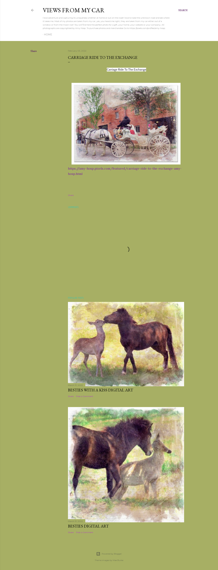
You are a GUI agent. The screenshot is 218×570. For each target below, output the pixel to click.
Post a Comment (84, 396)
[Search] (183, 10)
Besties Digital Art (88, 526)
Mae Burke (118, 560)
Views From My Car (74, 10)
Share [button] (33, 50)
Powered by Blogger (109, 554)
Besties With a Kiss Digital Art (100, 390)
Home (48, 34)
